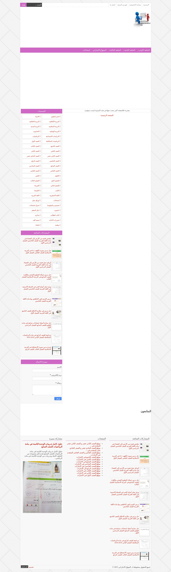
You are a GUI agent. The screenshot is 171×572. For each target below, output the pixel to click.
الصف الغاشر (34, 171)
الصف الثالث (35, 146)
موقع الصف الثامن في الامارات (88, 459)
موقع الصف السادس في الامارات (87, 464)
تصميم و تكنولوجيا (53, 205)
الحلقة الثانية (129, 50)
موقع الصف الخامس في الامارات (87, 466)
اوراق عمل (35, 200)
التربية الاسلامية (54, 126)
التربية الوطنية (54, 131)
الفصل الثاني (55, 186)
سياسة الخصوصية (135, 5)
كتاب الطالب (54, 215)
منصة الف (36, 220)
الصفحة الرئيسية (106, 115)
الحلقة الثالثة (115, 50)
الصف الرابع (35, 161)
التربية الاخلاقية (34, 121)
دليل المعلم (35, 210)
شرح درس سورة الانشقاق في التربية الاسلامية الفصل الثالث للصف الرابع (37, 348)
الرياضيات (35, 136)
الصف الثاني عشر (53, 156)
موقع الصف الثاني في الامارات (88, 473)
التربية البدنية (35, 126)
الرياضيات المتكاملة (52, 141)
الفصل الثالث (34, 181)
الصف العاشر (54, 171)
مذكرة (37, 215)
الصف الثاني (35, 151)
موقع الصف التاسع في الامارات (88, 457)
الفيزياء (36, 186)
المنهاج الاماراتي (99, 50)
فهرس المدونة (122, 5)
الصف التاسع (55, 146)
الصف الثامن (55, 151)
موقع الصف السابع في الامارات (88, 462)
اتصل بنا (112, 5)
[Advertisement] (69, 29)
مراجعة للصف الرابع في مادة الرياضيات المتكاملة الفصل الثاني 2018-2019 (37, 336)
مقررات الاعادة (54, 220)
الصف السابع (55, 166)
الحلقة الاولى (144, 50)
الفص (37, 176)
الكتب (57, 191)
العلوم (57, 176)
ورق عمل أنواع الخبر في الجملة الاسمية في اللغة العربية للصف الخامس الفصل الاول (36, 289)
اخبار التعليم (55, 117)
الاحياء (37, 117)
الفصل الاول (55, 181)
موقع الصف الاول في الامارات (88, 475)
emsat (37, 225)
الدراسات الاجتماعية (52, 136)
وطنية (57, 225)
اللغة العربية (35, 195)
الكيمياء (36, 191)
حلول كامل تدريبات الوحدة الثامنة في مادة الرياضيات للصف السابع (43, 445)
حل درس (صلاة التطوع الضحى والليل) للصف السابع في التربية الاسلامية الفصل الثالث (36, 277)
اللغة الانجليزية (54, 195)
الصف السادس (34, 166)
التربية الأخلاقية (54, 121)
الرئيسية (146, 5)
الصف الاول (35, 141)
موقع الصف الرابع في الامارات (88, 469)
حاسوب (56, 210)
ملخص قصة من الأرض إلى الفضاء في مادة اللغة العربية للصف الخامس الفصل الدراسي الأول (36, 240)
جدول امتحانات (34, 205)
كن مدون (24, 566)
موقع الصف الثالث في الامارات (88, 471)
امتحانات (86, 50)
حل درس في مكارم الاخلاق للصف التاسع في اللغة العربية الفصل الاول (36, 312)
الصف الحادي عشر (33, 156)
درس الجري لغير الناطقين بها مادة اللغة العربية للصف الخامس (37, 300)
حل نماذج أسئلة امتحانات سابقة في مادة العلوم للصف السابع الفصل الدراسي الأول (36, 325)
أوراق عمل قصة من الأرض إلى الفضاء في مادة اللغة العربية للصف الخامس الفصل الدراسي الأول (37, 265)
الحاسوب (36, 131)
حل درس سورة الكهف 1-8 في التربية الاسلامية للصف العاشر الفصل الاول (37, 251)
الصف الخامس (54, 161)
